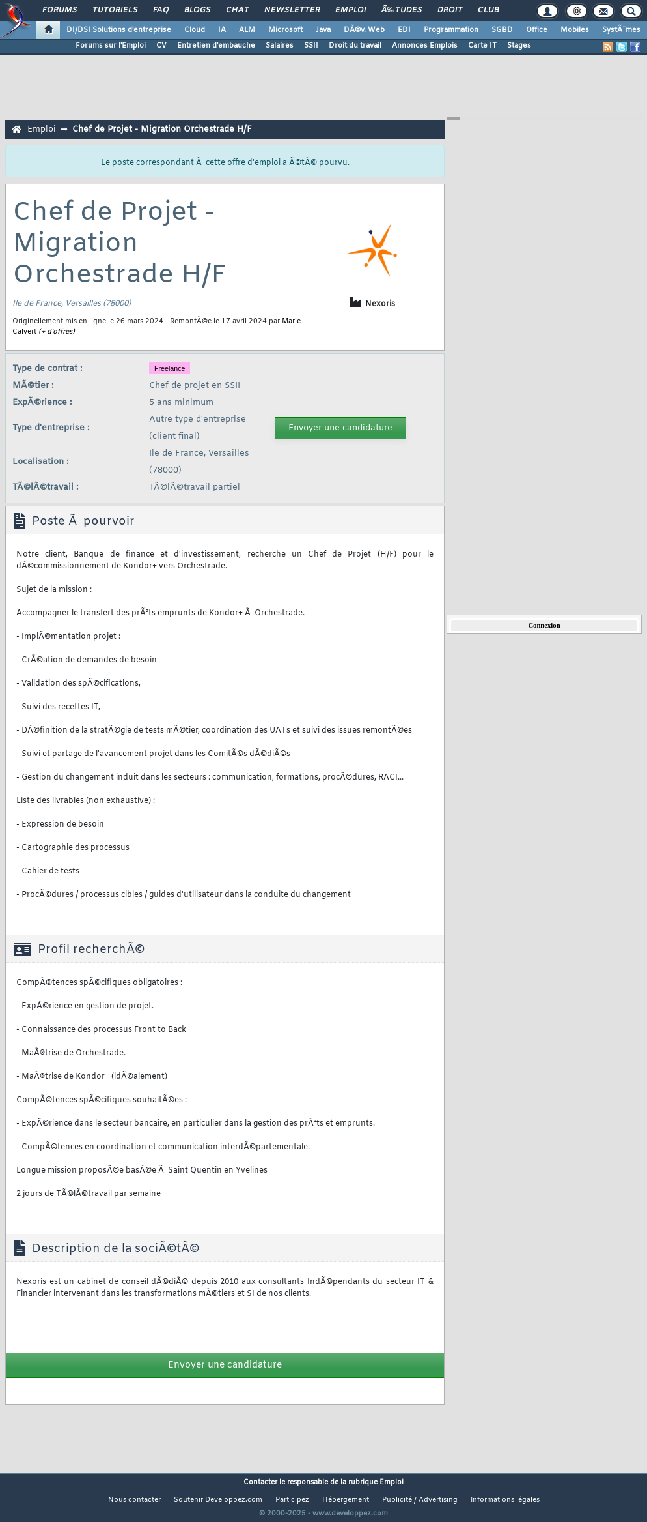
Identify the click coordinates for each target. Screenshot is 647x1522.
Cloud (194, 30)
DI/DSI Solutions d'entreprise (118, 30)
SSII (311, 45)
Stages (519, 45)
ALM (247, 30)
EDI (404, 30)
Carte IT (482, 45)
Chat (237, 10)
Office (536, 30)
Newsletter (292, 10)
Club (488, 10)
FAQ (161, 10)
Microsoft (285, 30)
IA (222, 30)
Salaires (280, 45)
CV (161, 45)
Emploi (350, 10)
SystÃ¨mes (621, 30)
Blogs (197, 10)
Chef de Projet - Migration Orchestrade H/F (162, 129)
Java (323, 30)
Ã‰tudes (401, 10)
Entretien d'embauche (216, 45)
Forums (59, 10)
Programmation (451, 30)
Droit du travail (355, 45)
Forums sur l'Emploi (111, 45)
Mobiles (574, 30)
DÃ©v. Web (364, 30)
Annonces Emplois (425, 45)
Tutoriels (115, 10)
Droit (449, 10)
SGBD (502, 30)
